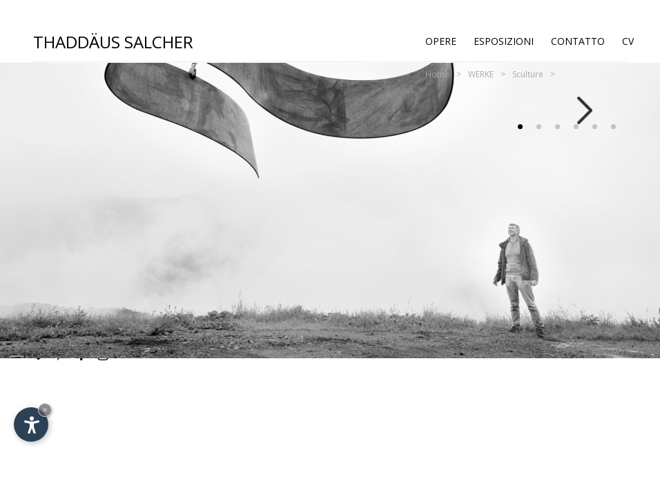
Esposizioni (504, 41)
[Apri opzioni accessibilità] (31, 424)
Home (437, 74)
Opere (440, 41)
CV (628, 41)
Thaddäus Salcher (113, 41)
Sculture (527, 74)
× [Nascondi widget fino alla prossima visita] (45, 410)
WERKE (481, 74)
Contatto (578, 41)
